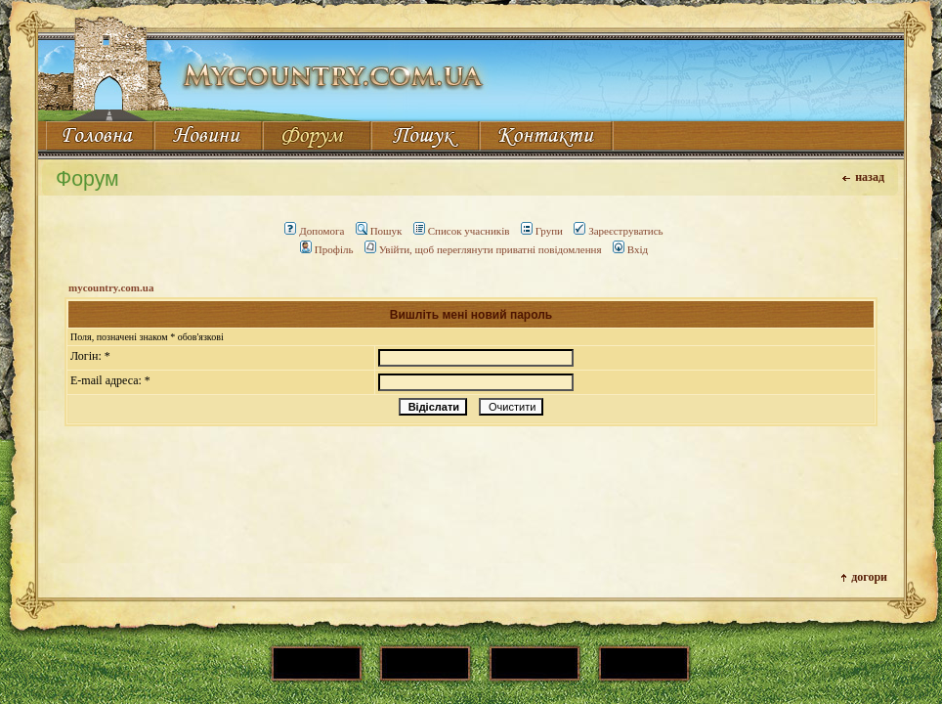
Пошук (379, 231)
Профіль (327, 249)
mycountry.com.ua (110, 287)
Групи (542, 231)
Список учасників (461, 231)
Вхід (630, 249)
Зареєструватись (618, 231)
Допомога (314, 231)
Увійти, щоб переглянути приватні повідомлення (483, 249)
